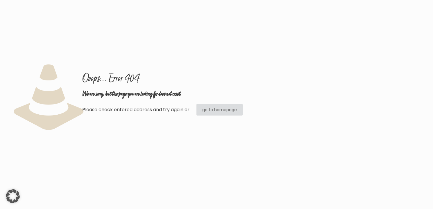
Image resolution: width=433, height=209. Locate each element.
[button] (13, 196)
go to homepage (219, 110)
